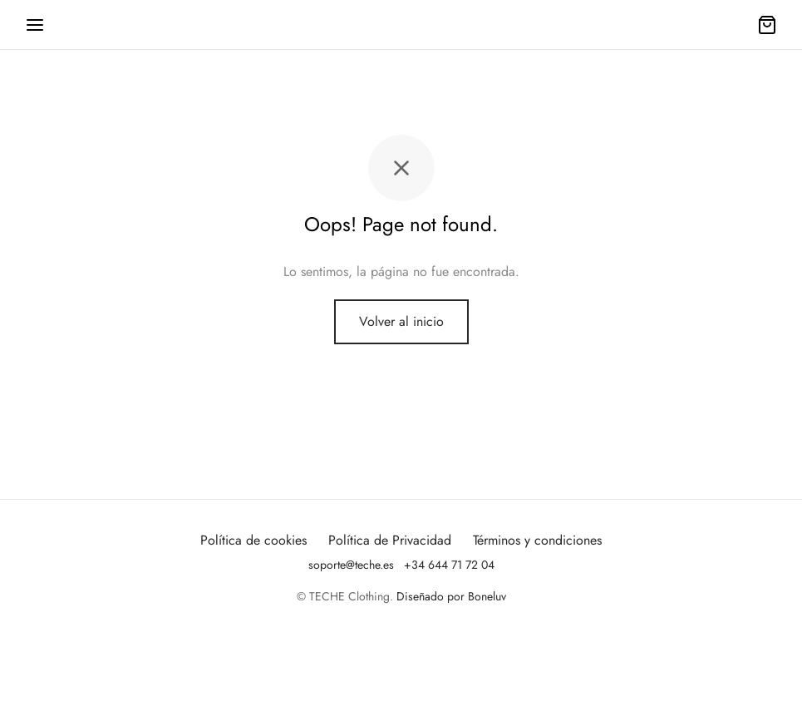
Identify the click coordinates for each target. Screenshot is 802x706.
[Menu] (35, 25)
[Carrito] (767, 25)
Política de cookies (253, 540)
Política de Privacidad (389, 540)
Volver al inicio (401, 321)
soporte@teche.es (351, 564)
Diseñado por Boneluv (451, 596)
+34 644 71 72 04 (449, 564)
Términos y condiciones (537, 540)
